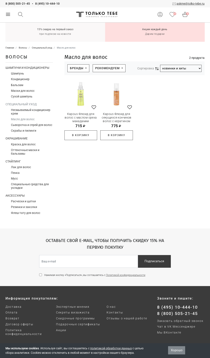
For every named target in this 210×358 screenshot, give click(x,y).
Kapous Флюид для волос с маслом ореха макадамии (81, 117)
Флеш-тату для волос (25, 213)
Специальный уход (21, 104)
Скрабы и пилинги (23, 130)
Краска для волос (23, 144)
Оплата (11, 312)
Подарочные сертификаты (78, 324)
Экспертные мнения (73, 306)
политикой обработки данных (111, 348)
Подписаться (154, 261)
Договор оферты (19, 324)
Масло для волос (23, 119)
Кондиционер (20, 79)
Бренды (77, 68)
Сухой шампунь (21, 96)
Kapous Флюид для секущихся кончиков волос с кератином (116, 117)
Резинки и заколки (24, 207)
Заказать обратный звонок (180, 321)
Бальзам (17, 85)
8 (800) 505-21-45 (17, 3)
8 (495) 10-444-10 (47, 3)
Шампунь (17, 73)
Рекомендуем (107, 68)
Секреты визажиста (73, 312)
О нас (111, 306)
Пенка (15, 172)
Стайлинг (13, 161)
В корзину (81, 135)
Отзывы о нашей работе (127, 318)
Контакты (115, 312)
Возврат (12, 318)
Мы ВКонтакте (169, 332)
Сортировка (145, 68)
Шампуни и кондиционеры (27, 67)
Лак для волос (21, 167)
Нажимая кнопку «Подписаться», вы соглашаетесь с (94, 275)
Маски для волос (23, 90)
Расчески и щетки (23, 201)
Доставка (13, 306)
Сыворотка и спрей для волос (31, 125)
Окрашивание (16, 138)
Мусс (14, 178)
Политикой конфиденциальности (125, 275)
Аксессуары (15, 195)
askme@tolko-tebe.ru (191, 3)
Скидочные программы (75, 318)
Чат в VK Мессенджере (176, 326)
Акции (61, 330)
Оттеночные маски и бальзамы (25, 151)
